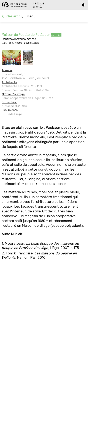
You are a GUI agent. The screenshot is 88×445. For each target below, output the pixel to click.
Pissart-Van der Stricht (18, 90)
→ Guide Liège (12, 114)
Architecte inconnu (15, 86)
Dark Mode (84, 4)
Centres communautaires (19, 39)
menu (31, 16)
